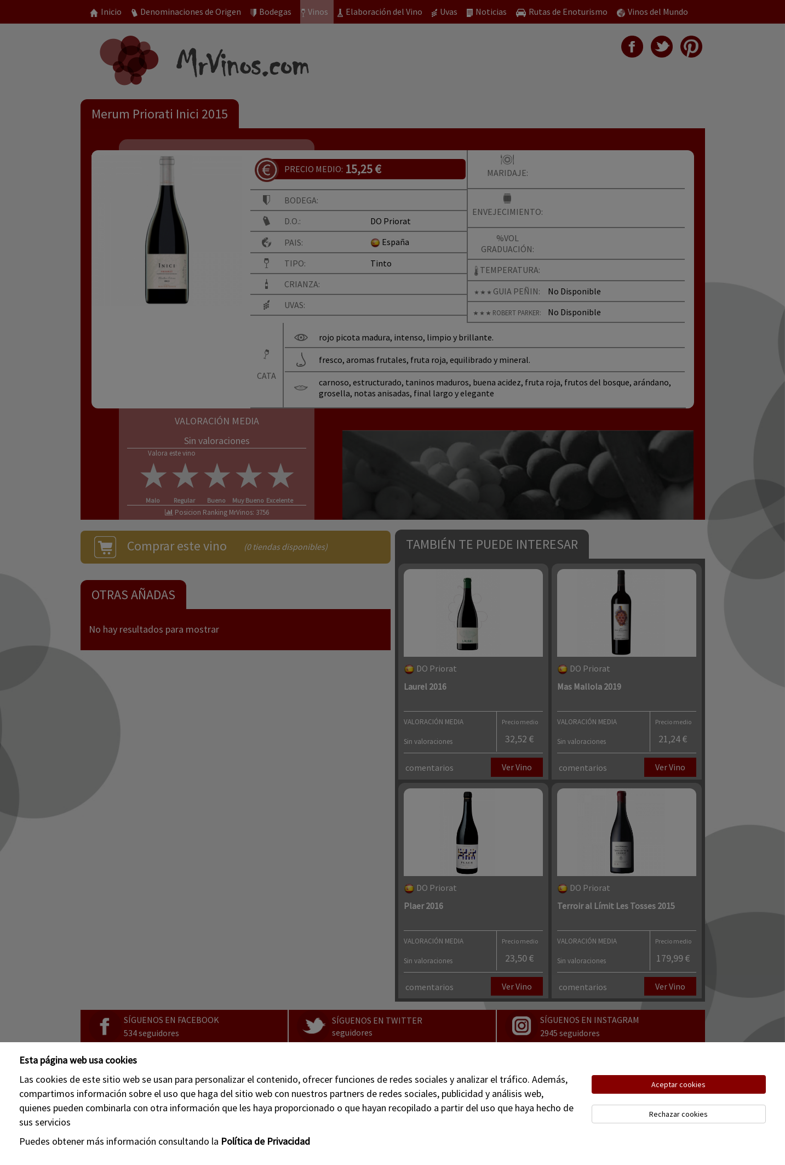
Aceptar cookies (678, 1084)
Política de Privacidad (265, 1141)
